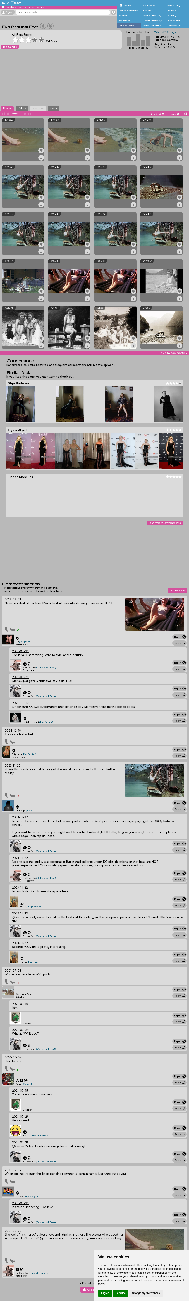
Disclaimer (173, 20)
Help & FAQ (174, 6)
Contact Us (174, 25)
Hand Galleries (152, 25)
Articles (148, 11)
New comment (177, 590)
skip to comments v (174, 352)
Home (127, 6)
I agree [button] (105, 1293)
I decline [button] (121, 1293)
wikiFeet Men (126, 25)
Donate (171, 11)
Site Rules (149, 6)
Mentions (124, 20)
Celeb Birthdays (152, 20)
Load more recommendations (165, 523)
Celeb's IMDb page (165, 32)
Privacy (171, 16)
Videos (123, 16)
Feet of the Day (152, 16)
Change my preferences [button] (146, 1293)
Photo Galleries (128, 11)
